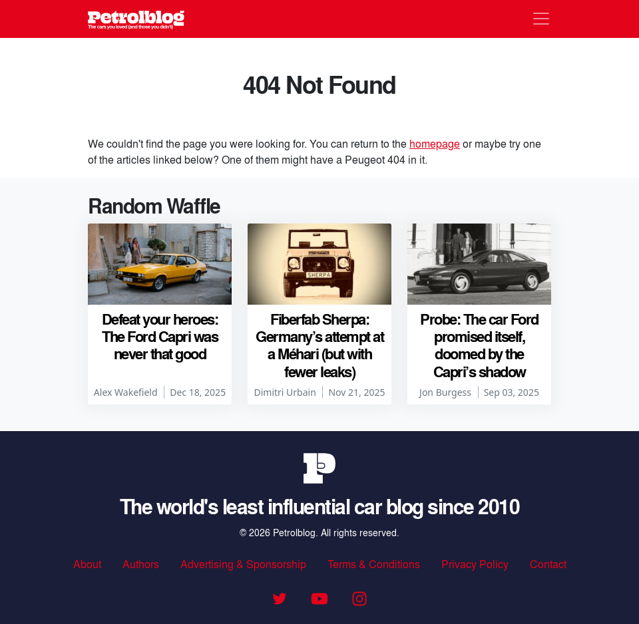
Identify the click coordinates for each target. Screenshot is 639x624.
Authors (140, 563)
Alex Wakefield (126, 392)
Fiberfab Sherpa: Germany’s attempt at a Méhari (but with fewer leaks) (319, 345)
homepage (434, 143)
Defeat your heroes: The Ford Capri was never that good (160, 336)
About (87, 563)
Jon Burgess (445, 392)
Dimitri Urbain (285, 392)
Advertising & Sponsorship (243, 563)
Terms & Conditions (373, 563)
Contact (548, 563)
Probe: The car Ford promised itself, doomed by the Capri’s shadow (479, 345)
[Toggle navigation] (541, 19)
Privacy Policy (475, 563)
